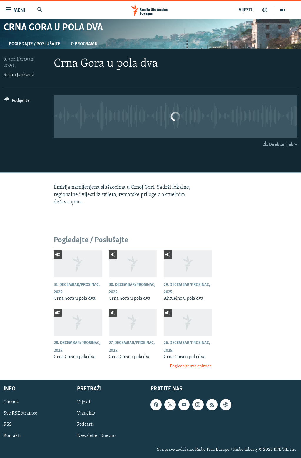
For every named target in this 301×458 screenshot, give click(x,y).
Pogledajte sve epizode (191, 366)
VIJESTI (245, 10)
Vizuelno (86, 413)
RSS (8, 424)
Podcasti (85, 424)
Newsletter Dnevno (96, 435)
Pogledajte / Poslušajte (34, 44)
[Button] (16, 101)
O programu (84, 44)
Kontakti (12, 435)
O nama (11, 402)
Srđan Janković (19, 75)
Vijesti (83, 402)
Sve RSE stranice (20, 413)
